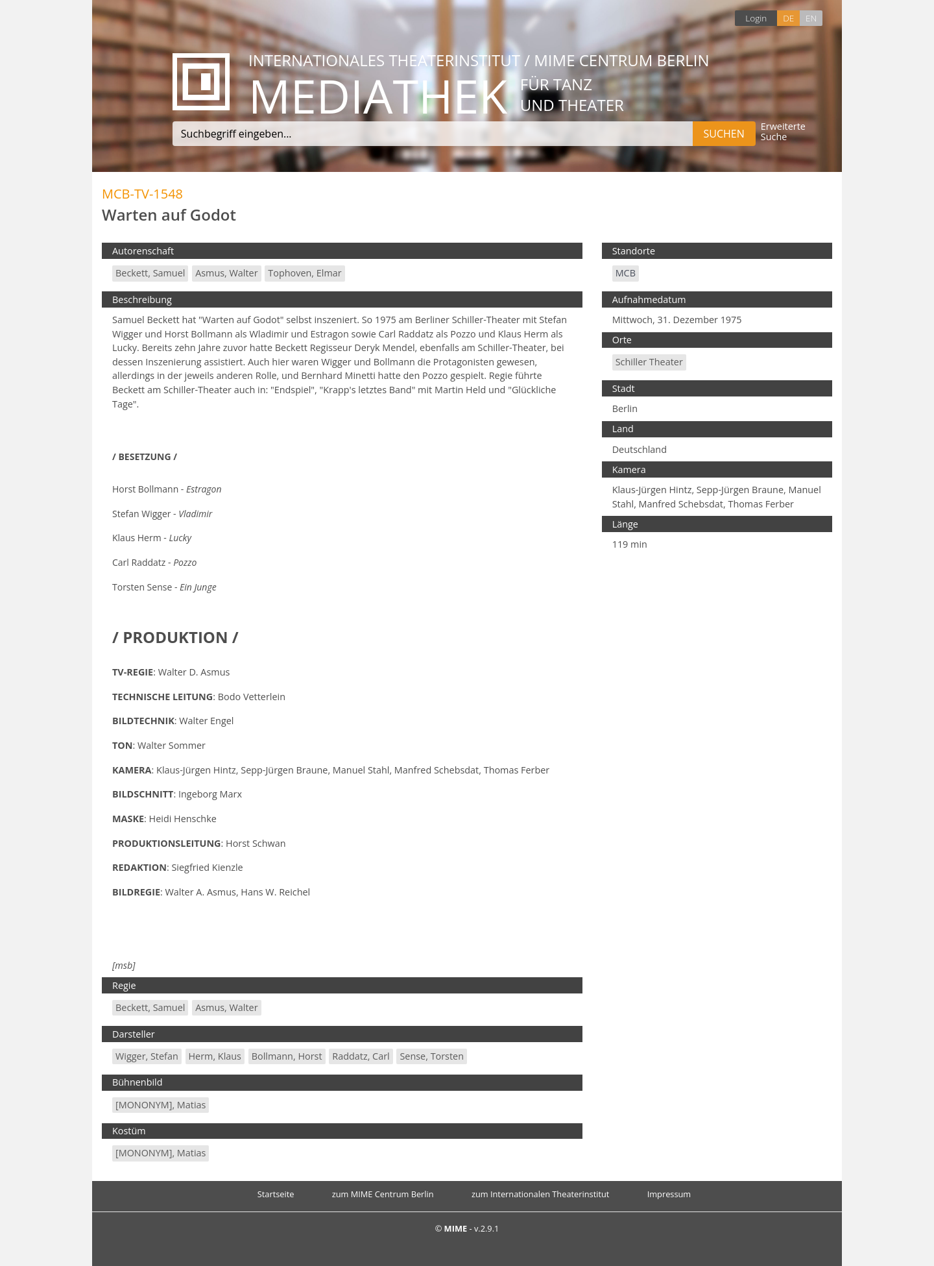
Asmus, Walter (226, 273)
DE (788, 18)
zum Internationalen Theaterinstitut (541, 1194)
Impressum (669, 1194)
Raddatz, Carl (360, 1056)
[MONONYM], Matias (160, 1105)
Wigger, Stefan (146, 1056)
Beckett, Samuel (150, 273)
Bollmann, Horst (287, 1056)
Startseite (275, 1194)
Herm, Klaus (215, 1056)
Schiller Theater (649, 362)
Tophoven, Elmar (304, 273)
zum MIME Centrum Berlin (383, 1194)
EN (811, 18)
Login (756, 18)
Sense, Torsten (432, 1056)
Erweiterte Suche (783, 132)
